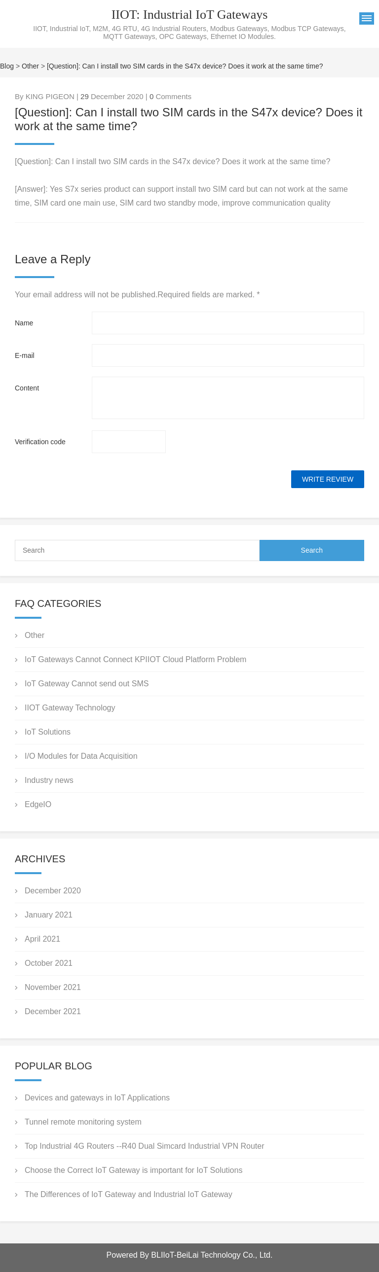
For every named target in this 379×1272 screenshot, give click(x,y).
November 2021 (53, 987)
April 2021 (42, 939)
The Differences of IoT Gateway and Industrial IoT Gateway (129, 1194)
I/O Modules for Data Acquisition (81, 756)
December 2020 (53, 890)
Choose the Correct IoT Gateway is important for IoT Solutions (133, 1170)
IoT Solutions (48, 732)
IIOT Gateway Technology (70, 708)
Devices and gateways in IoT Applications (97, 1098)
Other (30, 66)
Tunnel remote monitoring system (83, 1122)
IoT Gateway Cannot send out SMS (87, 683)
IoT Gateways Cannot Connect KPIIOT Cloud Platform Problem (135, 659)
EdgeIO (38, 804)
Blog (7, 66)
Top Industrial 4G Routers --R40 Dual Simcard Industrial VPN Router (145, 1146)
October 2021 (49, 963)
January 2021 (49, 915)
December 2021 (53, 1011)
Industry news (49, 780)
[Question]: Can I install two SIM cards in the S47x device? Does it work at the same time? (185, 66)
